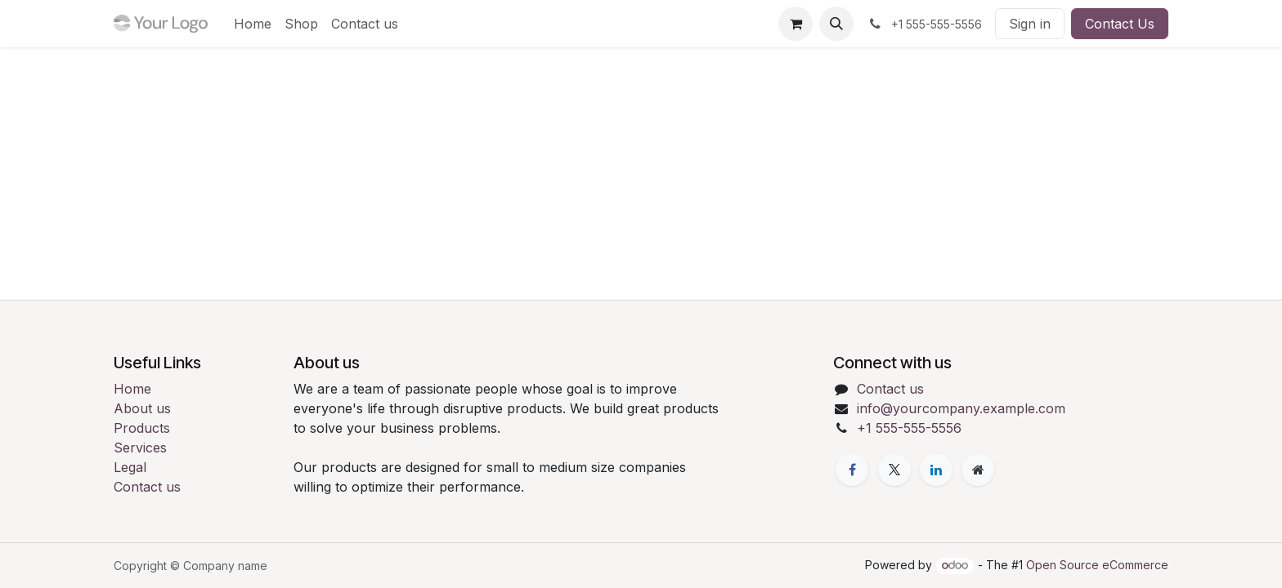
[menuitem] (252, 23)
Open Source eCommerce (1097, 565)
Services (140, 447)
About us (142, 408)
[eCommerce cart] (795, 24)
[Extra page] (977, 469)
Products (142, 428)
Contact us (147, 487)
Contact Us (1119, 24)
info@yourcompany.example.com (961, 408)
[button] (836, 24)
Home (132, 389)
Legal (130, 467)
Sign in (1030, 24)
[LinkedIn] (936, 469)
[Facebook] (852, 469)
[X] (894, 469)
